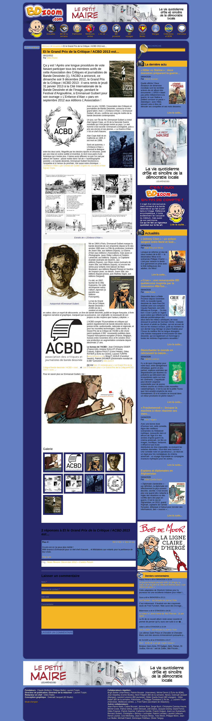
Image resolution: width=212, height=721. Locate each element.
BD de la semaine (64, 31)
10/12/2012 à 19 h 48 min (123, 542)
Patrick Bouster (151, 79)
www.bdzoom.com (96, 356)
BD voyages (129, 31)
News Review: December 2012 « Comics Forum (70, 562)
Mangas (155, 29)
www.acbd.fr (108, 361)
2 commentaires (32, 47)
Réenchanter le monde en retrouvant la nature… (157, 352)
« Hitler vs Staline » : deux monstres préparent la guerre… (160, 72)
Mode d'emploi (31, 702)
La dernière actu (155, 64)
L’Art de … (103, 29)
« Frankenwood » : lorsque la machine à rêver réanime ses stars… (159, 410)
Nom (43, 582)
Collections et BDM (168, 31)
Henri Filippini (150, 419)
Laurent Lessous (151, 359)
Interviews (181, 29)
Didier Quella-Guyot (153, 479)
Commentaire (47, 604)
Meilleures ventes (90, 31)
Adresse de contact (49, 589)
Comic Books (142, 31)
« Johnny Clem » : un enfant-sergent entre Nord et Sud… (159, 240)
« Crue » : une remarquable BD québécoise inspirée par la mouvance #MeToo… (160, 283)
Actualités (51, 29)
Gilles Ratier (149, 292)
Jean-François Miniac (153, 248)
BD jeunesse (116, 31)
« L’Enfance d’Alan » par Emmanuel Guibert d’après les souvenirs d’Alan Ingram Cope (74, 165)
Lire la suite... (174, 112)
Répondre (46, 557)
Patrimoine (77, 29)
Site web (45, 597)
